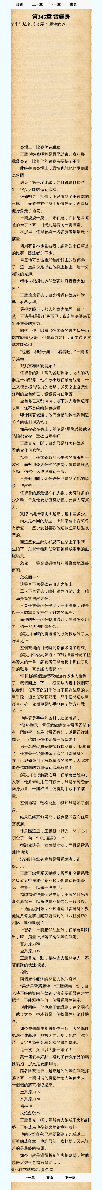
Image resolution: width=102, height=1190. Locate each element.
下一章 (55, 4)
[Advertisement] (51, 85)
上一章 (37, 4)
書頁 (73, 4)
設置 (19, 4)
